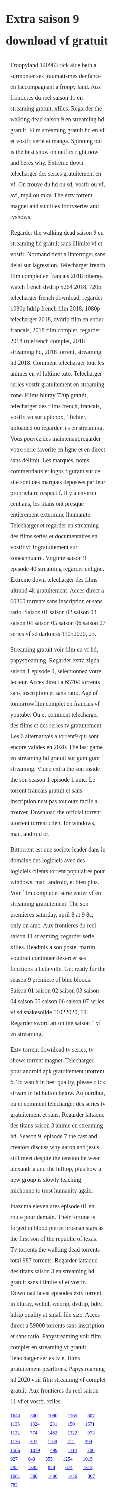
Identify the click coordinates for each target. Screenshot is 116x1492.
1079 (35, 1450)
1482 (52, 1432)
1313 (87, 1467)
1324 (35, 1424)
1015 (87, 1459)
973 (91, 1432)
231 (53, 1424)
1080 (52, 1415)
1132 (15, 1432)
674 (68, 1467)
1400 (52, 1476)
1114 (72, 1450)
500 (33, 1415)
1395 (32, 1467)
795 (14, 1467)
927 (14, 1459)
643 (31, 1459)
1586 (15, 1450)
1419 (72, 1476)
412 (71, 1441)
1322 (72, 1432)
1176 (15, 1441)
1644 (15, 1415)
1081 (15, 1476)
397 (33, 1441)
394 (88, 1441)
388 (33, 1476)
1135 (15, 1424)
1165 (72, 1415)
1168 (52, 1441)
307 (91, 1476)
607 (91, 1415)
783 (14, 1484)
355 (49, 1459)
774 (33, 1432)
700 (91, 1450)
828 (51, 1467)
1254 (67, 1459)
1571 (90, 1424)
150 (71, 1424)
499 (53, 1450)
